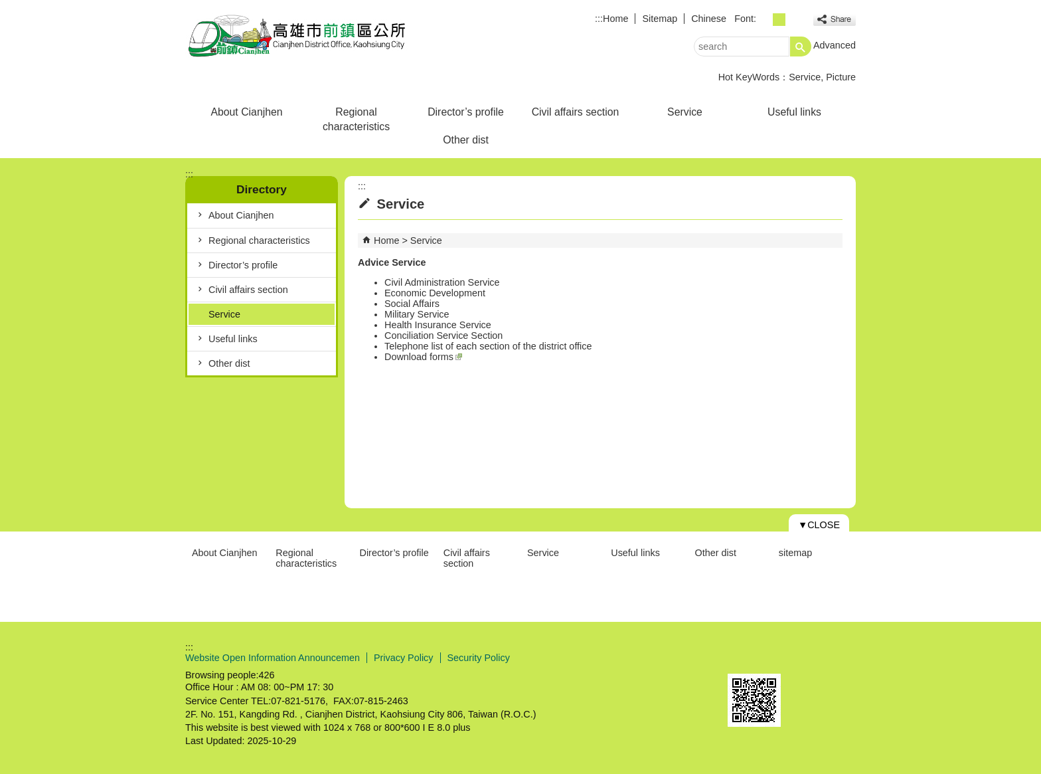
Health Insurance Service (437, 325)
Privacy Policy (404, 657)
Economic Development (434, 293)
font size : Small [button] (764, 19)
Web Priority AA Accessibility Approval (807, 658)
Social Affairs (412, 303)
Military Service (416, 314)
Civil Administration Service (442, 282)
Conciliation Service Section (443, 335)
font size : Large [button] (793, 19)
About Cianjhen (246, 112)
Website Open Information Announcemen (272, 657)
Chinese (708, 18)
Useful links (794, 112)
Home (615, 18)
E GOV (742, 657)
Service (805, 77)
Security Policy (478, 657)
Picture (841, 77)
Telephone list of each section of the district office (488, 346)
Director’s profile (466, 112)
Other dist (466, 139)
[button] (800, 46)
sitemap (795, 552)
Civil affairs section (575, 112)
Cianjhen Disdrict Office (297, 35)
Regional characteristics (356, 119)
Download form (416, 356)
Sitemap (659, 18)
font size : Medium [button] (779, 19)
